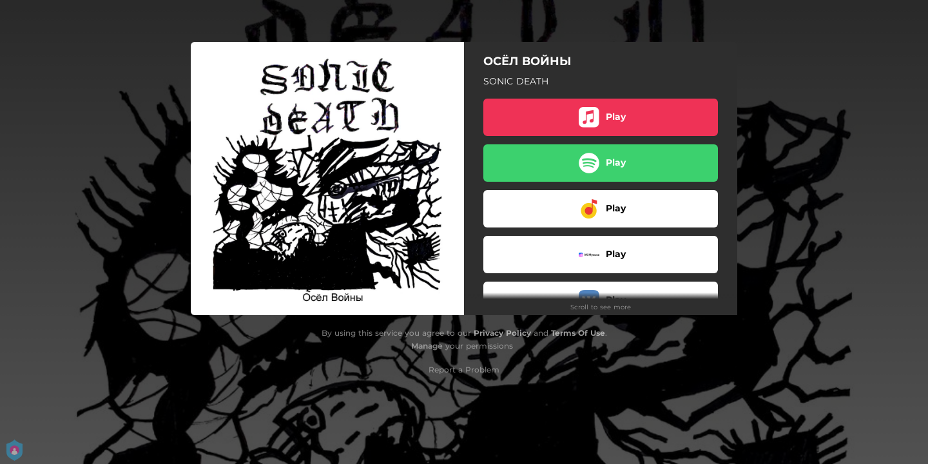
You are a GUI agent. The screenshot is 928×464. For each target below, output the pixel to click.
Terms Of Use (578, 333)
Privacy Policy (502, 333)
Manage (427, 346)
